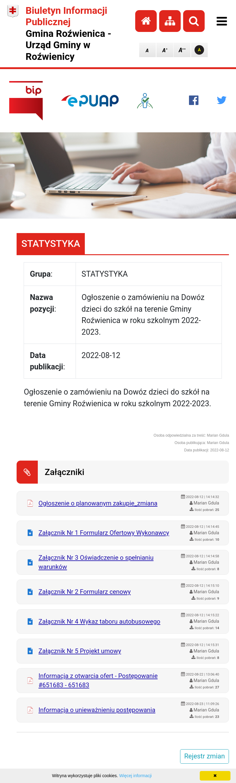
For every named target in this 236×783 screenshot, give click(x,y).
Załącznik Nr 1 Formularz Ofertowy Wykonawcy (103, 532)
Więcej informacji (135, 775)
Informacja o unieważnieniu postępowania (96, 710)
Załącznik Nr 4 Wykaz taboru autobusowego (99, 621)
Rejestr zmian (204, 756)
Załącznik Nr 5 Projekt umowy (79, 651)
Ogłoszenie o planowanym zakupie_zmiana (97, 503)
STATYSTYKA (51, 243)
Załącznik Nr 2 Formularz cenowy (84, 591)
